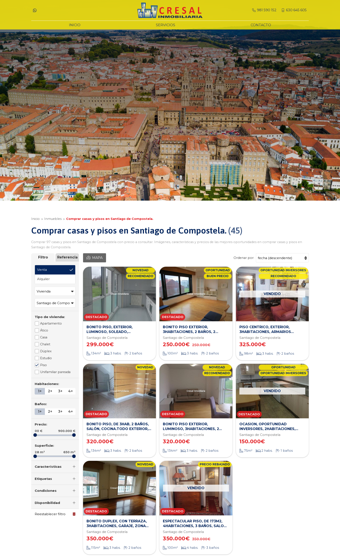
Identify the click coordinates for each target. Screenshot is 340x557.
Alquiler (43, 279)
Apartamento (51, 323)
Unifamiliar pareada (55, 372)
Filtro (43, 257)
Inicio (35, 219)
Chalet (45, 344)
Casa (43, 337)
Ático (44, 330)
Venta (42, 270)
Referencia (67, 257)
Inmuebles (53, 219)
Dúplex (46, 351)
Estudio (46, 358)
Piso (43, 365)
